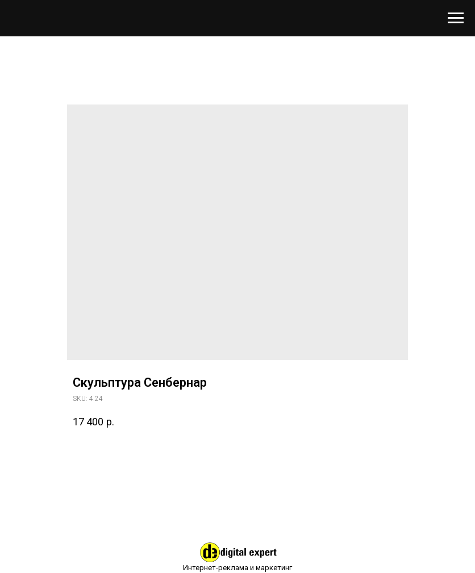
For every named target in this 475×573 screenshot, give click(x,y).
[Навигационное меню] (456, 18)
